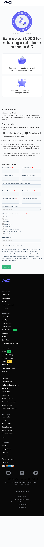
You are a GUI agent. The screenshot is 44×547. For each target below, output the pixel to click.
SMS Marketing (7, 386)
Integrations (6, 480)
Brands (4, 367)
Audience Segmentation (10, 416)
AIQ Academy (6, 454)
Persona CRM (7, 412)
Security (5, 493)
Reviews (5, 402)
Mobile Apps (6, 357)
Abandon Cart (7, 436)
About (4, 476)
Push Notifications (8, 399)
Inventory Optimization (10, 374)
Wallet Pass (6, 395)
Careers (5, 486)
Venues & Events (8, 336)
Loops (4, 392)
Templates (6, 422)
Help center (6, 448)
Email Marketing (7, 389)
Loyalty (4, 351)
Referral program (8, 490)
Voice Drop (6, 419)
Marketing (5, 347)
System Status (7, 461)
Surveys (5, 409)
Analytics (5, 364)
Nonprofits (6, 329)
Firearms (5, 339)
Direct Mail (5, 426)
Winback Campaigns (9, 433)
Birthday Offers (7, 429)
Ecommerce (6, 354)
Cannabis (5, 325)
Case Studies (7, 458)
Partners (5, 483)
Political (5, 332)
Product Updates (8, 465)
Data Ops (5, 371)
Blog (3, 468)
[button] (38, 3)
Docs (4, 451)
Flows (4, 382)
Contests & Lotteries (9, 439)
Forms (4, 406)
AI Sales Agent (7, 361)
